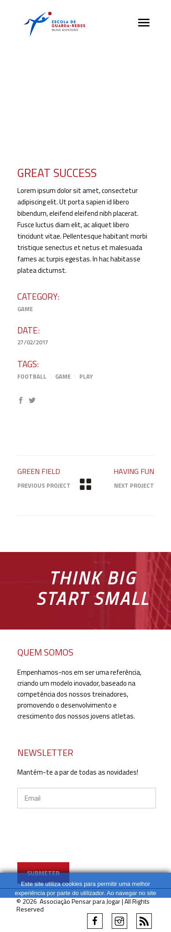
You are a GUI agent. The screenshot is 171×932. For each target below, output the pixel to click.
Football (32, 376)
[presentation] (86, 844)
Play (86, 376)
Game (25, 309)
